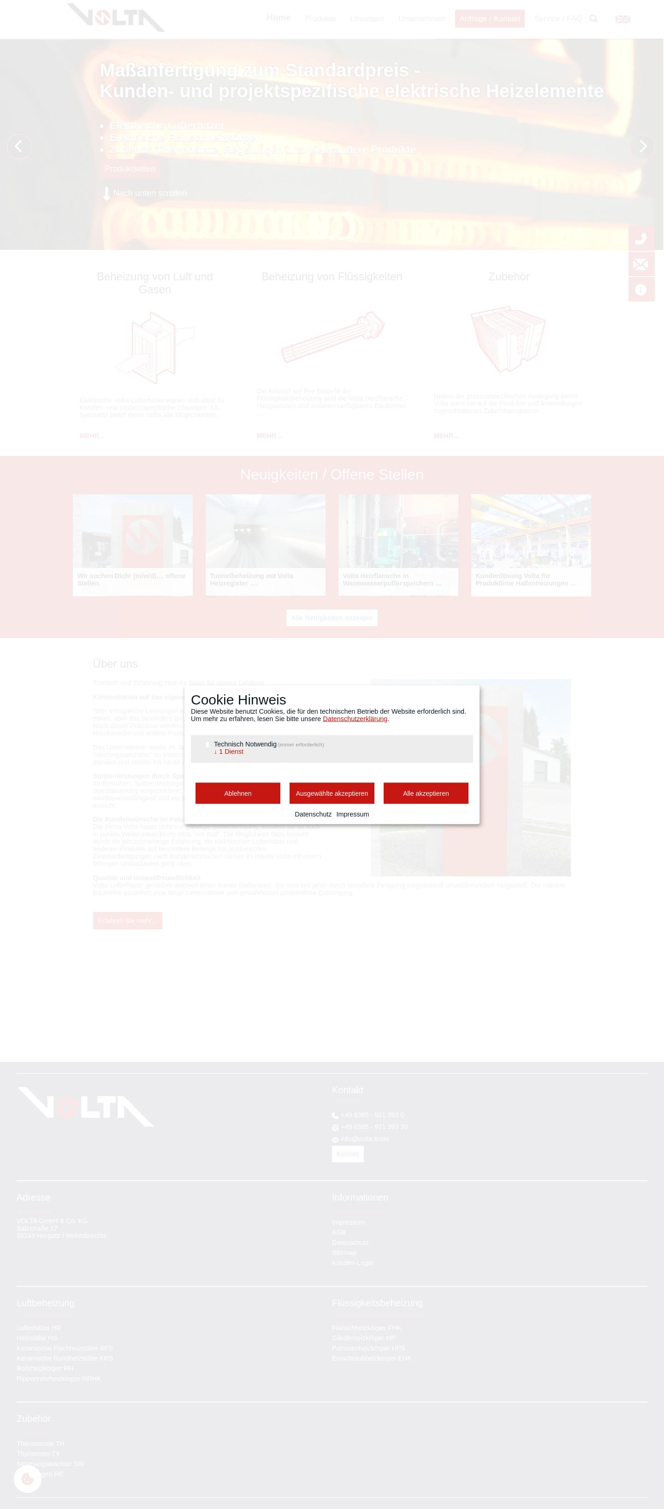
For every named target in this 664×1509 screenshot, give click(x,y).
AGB (339, 1232)
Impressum (348, 1222)
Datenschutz (350, 1242)
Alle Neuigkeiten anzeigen (332, 617)
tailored (341, 237)
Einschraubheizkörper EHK (372, 1358)
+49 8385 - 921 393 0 (372, 1114)
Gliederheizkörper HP (364, 1338)
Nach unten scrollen (150, 193)
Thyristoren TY (38, 1453)
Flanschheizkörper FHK (366, 1327)
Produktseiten (130, 168)
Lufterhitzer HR (39, 1327)
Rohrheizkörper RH (45, 1368)
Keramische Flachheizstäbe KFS (65, 1348)
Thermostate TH (41, 1443)
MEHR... (92, 435)
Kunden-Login (353, 1262)
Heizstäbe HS (37, 1338)
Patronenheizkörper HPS (368, 1348)
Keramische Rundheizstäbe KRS (65, 1358)
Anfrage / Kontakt (490, 18)
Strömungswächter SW (50, 1464)
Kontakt (348, 1154)
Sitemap (344, 1252)
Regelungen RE (40, 1474)
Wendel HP (332, 237)
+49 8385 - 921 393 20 (374, 1126)
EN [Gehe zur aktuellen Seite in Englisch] (619, 19)
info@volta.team (365, 1138)
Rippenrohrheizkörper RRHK (59, 1378)
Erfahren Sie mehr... (127, 920)
